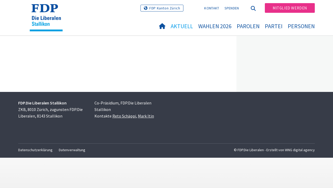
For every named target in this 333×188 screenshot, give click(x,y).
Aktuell (182, 26)
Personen (301, 26)
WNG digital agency (300, 150)
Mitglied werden (290, 7)
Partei (274, 26)
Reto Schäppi (124, 116)
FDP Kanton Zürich (164, 8)
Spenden (232, 8)
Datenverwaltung (72, 150)
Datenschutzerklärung (35, 150)
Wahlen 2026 (215, 26)
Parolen (248, 26)
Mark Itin (146, 116)
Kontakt (211, 8)
